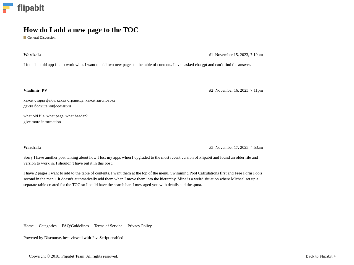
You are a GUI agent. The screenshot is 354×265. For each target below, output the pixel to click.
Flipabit (326, 256)
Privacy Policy (139, 226)
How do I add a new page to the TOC (81, 30)
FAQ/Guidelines (75, 226)
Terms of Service (108, 226)
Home (29, 226)
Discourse (52, 237)
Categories (47, 226)
